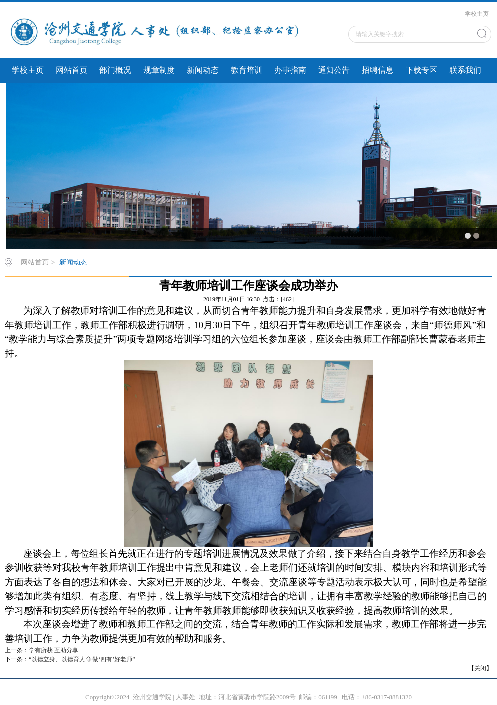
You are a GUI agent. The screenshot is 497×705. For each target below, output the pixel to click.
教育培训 (246, 70)
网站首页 (71, 70)
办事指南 (290, 70)
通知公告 (334, 70)
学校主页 (477, 13)
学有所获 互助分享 (53, 650)
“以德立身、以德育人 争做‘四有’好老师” (82, 659)
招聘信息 (378, 70)
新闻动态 (203, 70)
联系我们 (465, 70)
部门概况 (115, 70)
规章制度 (159, 70)
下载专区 (421, 70)
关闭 (480, 668)
